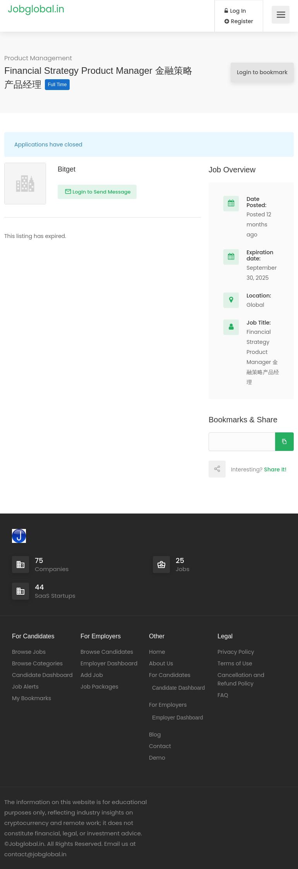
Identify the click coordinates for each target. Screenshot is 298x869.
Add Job (91, 675)
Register (238, 21)
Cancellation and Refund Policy (241, 679)
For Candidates (169, 675)
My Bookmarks (31, 698)
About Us (161, 663)
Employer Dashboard (108, 663)
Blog (155, 734)
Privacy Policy (236, 652)
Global (255, 305)
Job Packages (99, 686)
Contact (160, 746)
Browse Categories (37, 663)
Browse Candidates (106, 652)
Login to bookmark (262, 72)
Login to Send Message (101, 192)
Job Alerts (25, 686)
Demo (157, 758)
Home (157, 652)
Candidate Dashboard (42, 675)
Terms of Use (235, 663)
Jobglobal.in (36, 9)
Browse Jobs (29, 652)
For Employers (168, 705)
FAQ (223, 695)
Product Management (38, 58)
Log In (235, 11)
